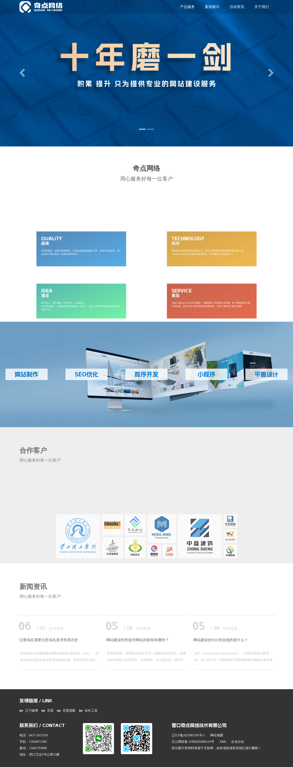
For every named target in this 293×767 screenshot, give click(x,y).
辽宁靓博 (31, 710)
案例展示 (212, 7)
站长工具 (91, 710)
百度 (50, 710)
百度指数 (69, 710)
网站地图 (216, 735)
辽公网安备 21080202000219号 (193, 741)
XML (223, 741)
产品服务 (187, 7)
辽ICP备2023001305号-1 (188, 735)
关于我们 (261, 7)
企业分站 (237, 741)
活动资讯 (237, 7)
